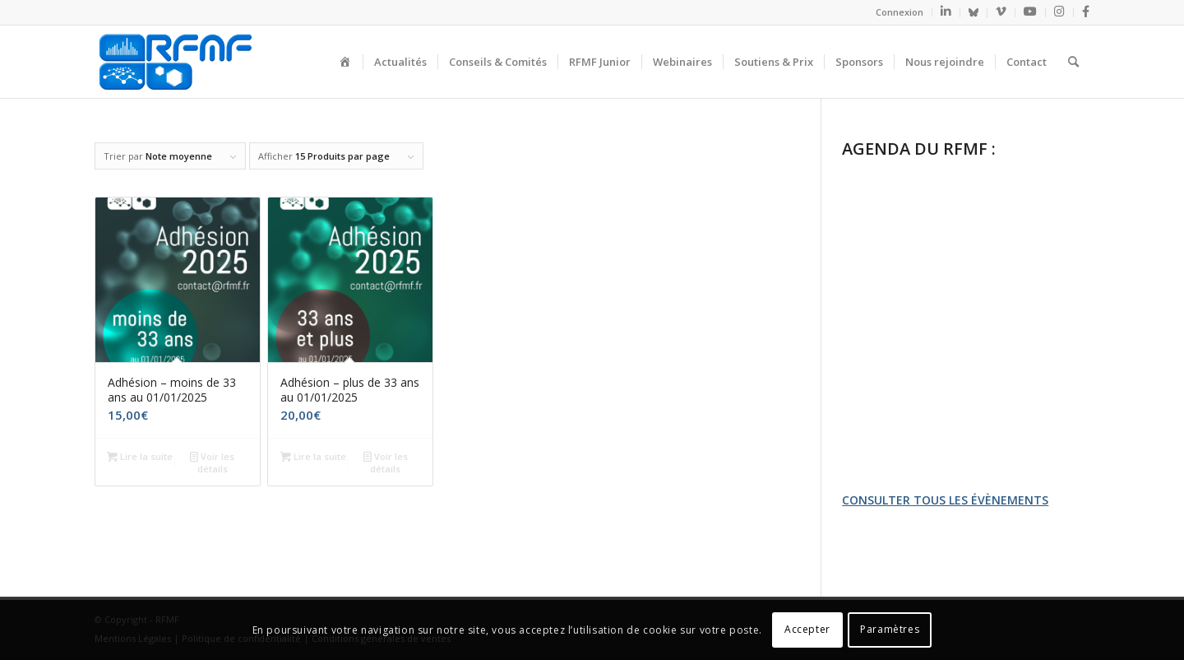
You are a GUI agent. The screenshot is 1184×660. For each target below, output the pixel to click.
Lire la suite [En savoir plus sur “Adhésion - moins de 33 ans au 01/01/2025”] (140, 456)
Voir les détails (212, 462)
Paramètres (889, 629)
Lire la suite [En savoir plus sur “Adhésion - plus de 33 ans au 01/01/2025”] (313, 456)
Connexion (899, 12)
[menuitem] (899, 12)
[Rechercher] (1073, 62)
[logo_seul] (174, 62)
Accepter (807, 629)
